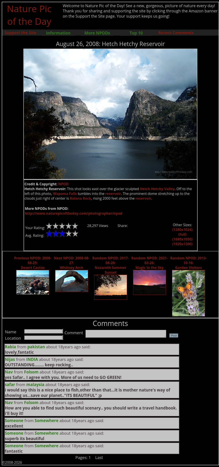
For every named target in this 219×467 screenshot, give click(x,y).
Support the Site (20, 32)
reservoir (113, 193)
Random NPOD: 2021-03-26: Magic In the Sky (149, 263)
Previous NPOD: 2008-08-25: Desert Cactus (32, 263)
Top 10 (136, 33)
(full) (182, 234)
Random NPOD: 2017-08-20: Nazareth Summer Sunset (110, 265)
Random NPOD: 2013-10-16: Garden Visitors (188, 263)
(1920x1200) (182, 244)
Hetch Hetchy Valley (157, 188)
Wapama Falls (65, 193)
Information (58, 33)
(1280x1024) (182, 229)
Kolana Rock (80, 198)
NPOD (63, 184)
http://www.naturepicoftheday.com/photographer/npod (73, 213)
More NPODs (97, 33)
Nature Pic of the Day (29, 14)
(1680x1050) (182, 239)
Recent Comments (176, 32)
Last (99, 457)
